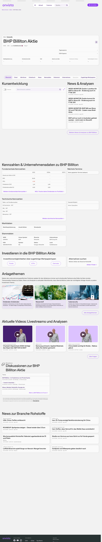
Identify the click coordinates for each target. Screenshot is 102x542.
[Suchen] (60, 89)
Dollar (32, 541)
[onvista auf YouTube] (18, 540)
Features (49, 5)
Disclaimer (36, 401)
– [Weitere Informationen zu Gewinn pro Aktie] (52, 61)
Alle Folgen (93, 356)
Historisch (57, 77)
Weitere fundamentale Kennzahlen (15, 191)
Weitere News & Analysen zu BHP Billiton (83, 132)
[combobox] (39, 89)
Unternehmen (66, 77)
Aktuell (41, 5)
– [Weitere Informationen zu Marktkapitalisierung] (3, 61)
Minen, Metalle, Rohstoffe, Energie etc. (13, 387)
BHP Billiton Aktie (17, 9)
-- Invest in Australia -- (8, 382)
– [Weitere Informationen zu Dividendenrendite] (22, 61)
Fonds (11, 263)
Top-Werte (40, 541)
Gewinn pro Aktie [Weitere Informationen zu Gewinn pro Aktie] (56, 59)
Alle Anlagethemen (90, 313)
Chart (15, 77)
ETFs (33, 263)
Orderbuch (32, 77)
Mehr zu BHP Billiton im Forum (38, 393)
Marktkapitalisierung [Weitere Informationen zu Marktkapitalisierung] (7, 59)
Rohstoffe (9, 37)
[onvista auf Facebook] (14, 540)
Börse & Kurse (5, 9)
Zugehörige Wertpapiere (88, 77)
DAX (26, 541)
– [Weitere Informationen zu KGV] (40, 61)
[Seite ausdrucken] (96, 42)
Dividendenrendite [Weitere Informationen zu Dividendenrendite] (26, 59)
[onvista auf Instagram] (21, 540)
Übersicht (8, 77)
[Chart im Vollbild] (64, 89)
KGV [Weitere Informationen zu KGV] (41, 59)
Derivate (56, 263)
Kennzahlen (47, 77)
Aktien (10, 9)
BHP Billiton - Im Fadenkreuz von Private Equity (16, 378)
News (39, 77)
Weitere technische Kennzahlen (53, 218)
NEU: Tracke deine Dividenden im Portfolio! (49, 191)
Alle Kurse (23, 77)
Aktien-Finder (92, 265)
